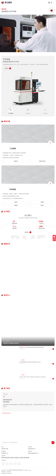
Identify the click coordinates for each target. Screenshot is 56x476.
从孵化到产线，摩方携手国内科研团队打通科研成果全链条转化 (31, 352)
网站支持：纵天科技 (6, 471)
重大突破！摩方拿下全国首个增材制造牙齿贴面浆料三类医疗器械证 (32, 384)
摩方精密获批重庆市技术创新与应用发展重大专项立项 (29, 368)
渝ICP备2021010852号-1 (6, 473)
